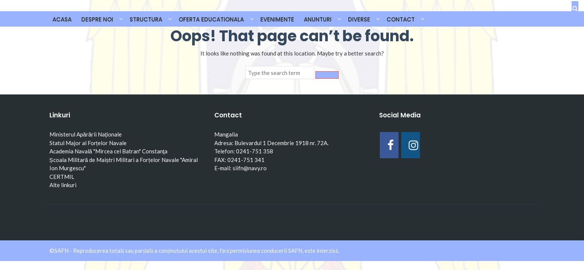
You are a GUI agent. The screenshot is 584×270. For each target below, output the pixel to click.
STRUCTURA (146, 19)
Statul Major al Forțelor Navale (88, 143)
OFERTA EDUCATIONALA (211, 19)
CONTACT (401, 19)
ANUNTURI (318, 19)
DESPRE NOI (97, 19)
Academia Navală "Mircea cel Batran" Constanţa (108, 151)
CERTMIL (61, 176)
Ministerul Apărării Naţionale (85, 134)
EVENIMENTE (277, 19)
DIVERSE (359, 19)
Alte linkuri (62, 185)
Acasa (62, 19)
